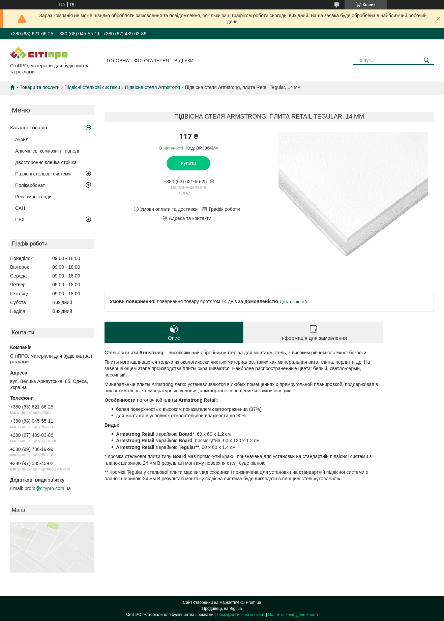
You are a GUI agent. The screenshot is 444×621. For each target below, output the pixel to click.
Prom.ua (253, 602)
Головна (118, 60)
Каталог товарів (28, 127)
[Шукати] (426, 60)
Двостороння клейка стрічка (46, 162)
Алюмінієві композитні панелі (47, 151)
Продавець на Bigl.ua (222, 608)
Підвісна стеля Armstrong (152, 87)
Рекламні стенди (33, 196)
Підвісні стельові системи (92, 87)
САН (20, 208)
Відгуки (184, 60)
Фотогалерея (151, 60)
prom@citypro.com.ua (48, 488)
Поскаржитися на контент (241, 614)
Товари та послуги (39, 87)
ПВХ (20, 219)
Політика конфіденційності (293, 614)
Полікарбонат (30, 185)
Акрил (21, 139)
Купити (188, 163)
